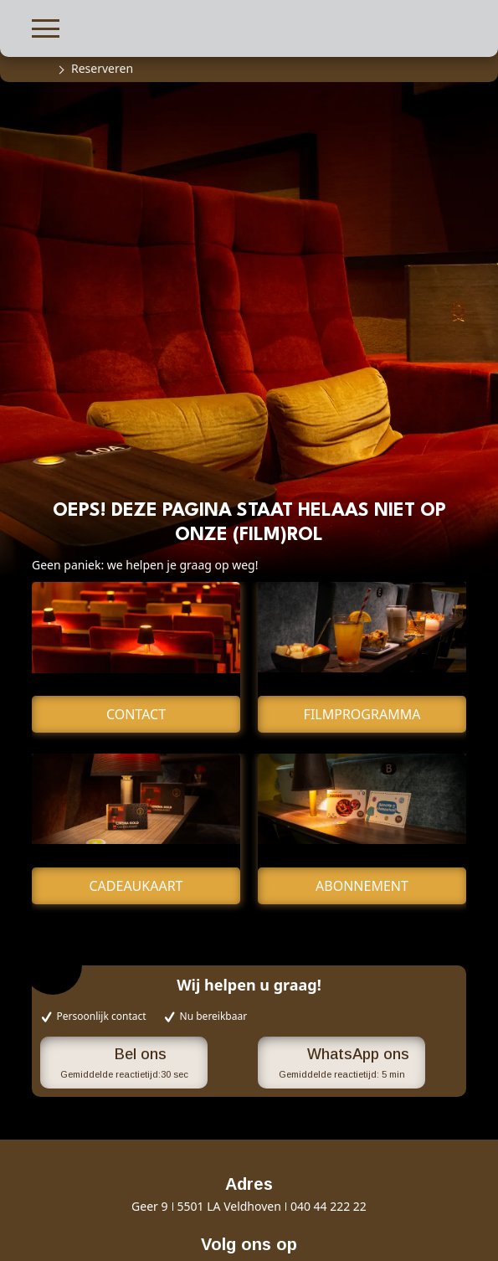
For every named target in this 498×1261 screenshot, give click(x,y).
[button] (45, 26)
